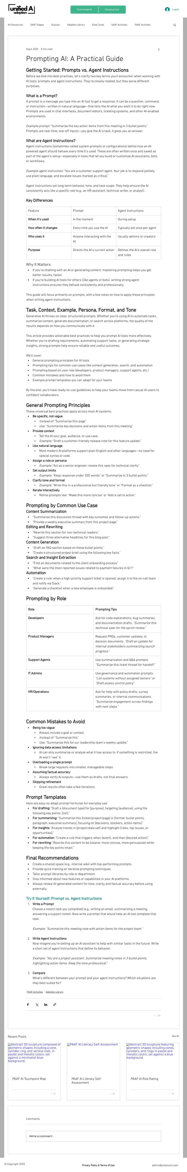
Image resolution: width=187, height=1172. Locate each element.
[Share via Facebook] (28, 1004)
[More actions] (159, 49)
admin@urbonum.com (165, 1165)
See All (175, 1036)
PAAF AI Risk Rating (144, 1079)
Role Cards (98, 24)
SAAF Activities (119, 24)
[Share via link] (54, 1004)
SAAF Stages (37, 24)
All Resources (15, 24)
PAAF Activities (143, 24)
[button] (174, 24)
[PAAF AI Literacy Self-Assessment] (93, 1058)
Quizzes (55, 24)
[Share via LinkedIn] (45, 1004)
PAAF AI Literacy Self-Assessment (87, 1081)
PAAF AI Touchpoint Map (29, 1079)
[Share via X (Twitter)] (36, 1004)
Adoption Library (76, 24)
